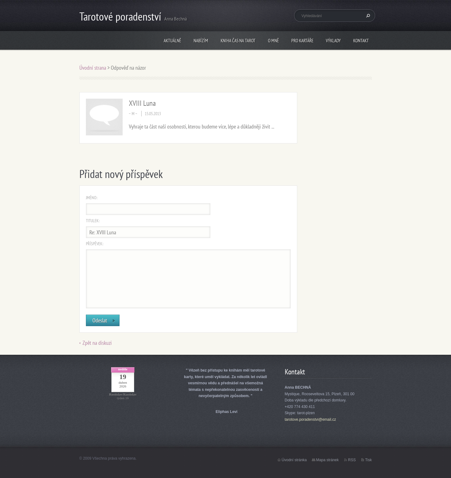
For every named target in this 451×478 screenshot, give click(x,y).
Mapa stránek (327, 460)
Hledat (367, 15)
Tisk (368, 460)
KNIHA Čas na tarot (238, 41)
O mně (273, 41)
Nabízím (201, 41)
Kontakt (361, 41)
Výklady (333, 41)
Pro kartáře (302, 41)
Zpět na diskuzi (97, 342)
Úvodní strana (93, 67)
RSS (352, 460)
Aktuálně (172, 41)
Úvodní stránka (294, 460)
